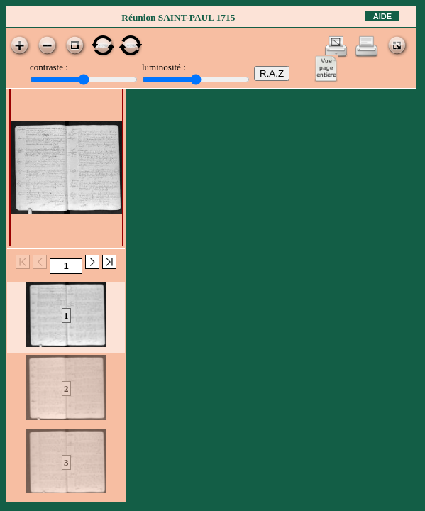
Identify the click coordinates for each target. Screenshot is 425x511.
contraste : (49, 67)
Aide (382, 16)
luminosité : (164, 67)
